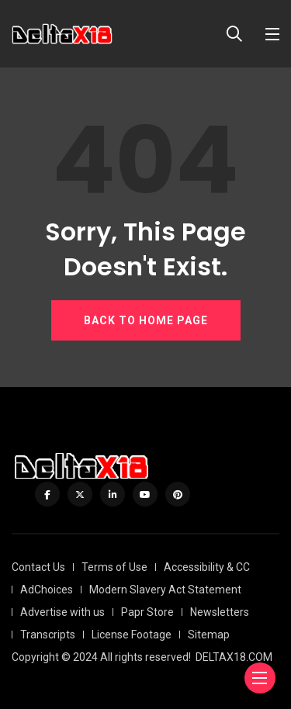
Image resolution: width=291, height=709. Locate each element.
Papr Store (147, 612)
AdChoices (46, 589)
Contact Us (38, 567)
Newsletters (219, 612)
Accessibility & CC (207, 567)
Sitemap (209, 634)
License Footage (131, 634)
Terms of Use (114, 567)
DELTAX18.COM (234, 657)
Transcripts (47, 634)
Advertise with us (62, 612)
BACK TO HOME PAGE (146, 320)
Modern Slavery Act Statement (165, 589)
